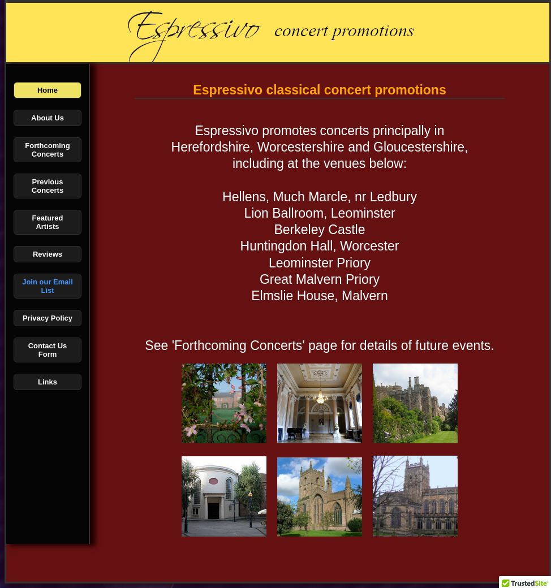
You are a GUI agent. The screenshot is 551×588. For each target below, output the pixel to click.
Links (47, 382)
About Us (47, 118)
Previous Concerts (47, 186)
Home (47, 90)
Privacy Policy (47, 318)
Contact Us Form (47, 349)
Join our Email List (47, 286)
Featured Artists (47, 222)
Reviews (47, 254)
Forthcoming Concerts (47, 149)
